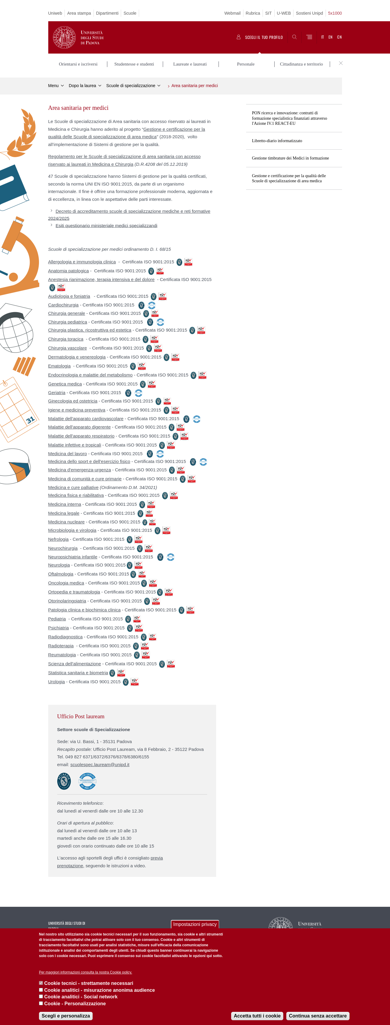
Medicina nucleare (66, 521)
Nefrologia (58, 539)
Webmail (232, 13)
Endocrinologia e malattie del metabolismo (90, 374)
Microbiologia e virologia (72, 530)
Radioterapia (61, 645)
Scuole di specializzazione (130, 85)
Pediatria (57, 618)
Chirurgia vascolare (67, 347)
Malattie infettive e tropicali (74, 444)
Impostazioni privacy (195, 924)
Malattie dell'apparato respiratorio (81, 435)
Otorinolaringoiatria (67, 600)
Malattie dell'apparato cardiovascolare (86, 418)
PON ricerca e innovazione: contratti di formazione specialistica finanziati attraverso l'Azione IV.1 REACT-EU (289, 118)
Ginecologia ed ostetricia (72, 400)
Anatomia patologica (68, 270)
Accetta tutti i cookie (257, 1015)
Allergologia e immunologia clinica (82, 261)
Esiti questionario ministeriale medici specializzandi (106, 225)
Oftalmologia (60, 573)
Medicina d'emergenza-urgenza (79, 469)
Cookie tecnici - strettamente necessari (88, 983)
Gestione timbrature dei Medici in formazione (290, 158)
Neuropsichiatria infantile (72, 556)
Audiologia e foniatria (69, 296)
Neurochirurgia (63, 548)
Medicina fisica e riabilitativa (76, 495)
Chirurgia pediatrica (67, 321)
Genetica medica (65, 383)
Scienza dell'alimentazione (74, 663)
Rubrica (253, 13)
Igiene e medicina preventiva (77, 409)
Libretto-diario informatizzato (277, 141)
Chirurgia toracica (66, 338)
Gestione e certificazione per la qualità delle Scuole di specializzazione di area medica (289, 178)
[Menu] (309, 37)
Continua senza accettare (318, 1015)
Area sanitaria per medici (194, 85)
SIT (268, 13)
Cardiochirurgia (63, 304)
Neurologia (59, 564)
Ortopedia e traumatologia (74, 591)
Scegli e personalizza (66, 1015)
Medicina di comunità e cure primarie (85, 478)
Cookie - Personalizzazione (75, 1003)
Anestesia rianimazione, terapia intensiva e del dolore (101, 279)
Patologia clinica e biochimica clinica (84, 609)
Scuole (130, 13)
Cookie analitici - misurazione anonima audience (99, 990)
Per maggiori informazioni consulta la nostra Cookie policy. (85, 972)
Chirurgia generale (66, 313)
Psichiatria (58, 627)
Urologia (56, 681)
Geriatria (57, 392)
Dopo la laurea (82, 85)
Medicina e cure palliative (73, 487)
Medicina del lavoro (67, 453)
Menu (53, 85)
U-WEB (284, 13)
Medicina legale (63, 513)
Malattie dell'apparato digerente (79, 426)
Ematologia (59, 365)
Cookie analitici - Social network (81, 996)
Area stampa (79, 13)
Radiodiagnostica (65, 636)
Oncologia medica (66, 582)
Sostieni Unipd (309, 13)
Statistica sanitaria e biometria (78, 672)
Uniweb (55, 13)
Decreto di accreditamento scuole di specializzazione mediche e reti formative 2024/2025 (129, 215)
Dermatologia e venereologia (77, 356)
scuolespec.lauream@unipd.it (100, 764)
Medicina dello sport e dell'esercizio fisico (89, 461)
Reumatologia (62, 654)
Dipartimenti (107, 13)
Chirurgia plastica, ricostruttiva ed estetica (90, 329)
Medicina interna (64, 504)
